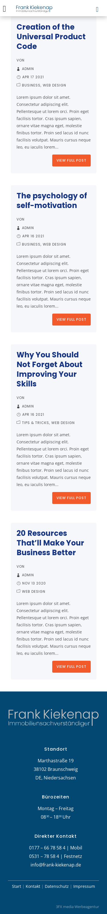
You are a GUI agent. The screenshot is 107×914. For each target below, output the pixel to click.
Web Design (54, 85)
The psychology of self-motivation (52, 201)
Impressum (84, 886)
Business (31, 85)
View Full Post (71, 160)
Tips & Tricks (35, 422)
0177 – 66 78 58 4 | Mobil (55, 848)
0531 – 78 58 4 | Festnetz (55, 856)
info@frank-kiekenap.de (56, 865)
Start (16, 886)
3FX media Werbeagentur (77, 906)
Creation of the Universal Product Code (51, 37)
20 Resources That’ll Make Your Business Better (50, 543)
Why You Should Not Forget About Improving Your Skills (49, 369)
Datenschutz (57, 886)
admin (28, 69)
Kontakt (33, 886)
